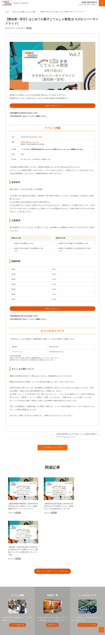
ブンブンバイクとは (25, 611)
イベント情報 (50, 611)
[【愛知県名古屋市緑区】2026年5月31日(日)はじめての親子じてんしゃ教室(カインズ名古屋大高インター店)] (52, 496)
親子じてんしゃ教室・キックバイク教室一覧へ (52, 526)
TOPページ (11, 611)
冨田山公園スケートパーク (30, 142)
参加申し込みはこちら (52, 105)
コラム (61, 611)
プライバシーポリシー (14, 617)
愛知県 (29, 28)
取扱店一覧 (70, 611)
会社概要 (84, 614)
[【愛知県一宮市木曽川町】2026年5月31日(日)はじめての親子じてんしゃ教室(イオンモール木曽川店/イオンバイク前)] (84, 496)
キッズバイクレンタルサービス (17, 614)
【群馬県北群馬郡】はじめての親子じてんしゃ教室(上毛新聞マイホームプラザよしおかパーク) (77, 435)
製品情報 (38, 611)
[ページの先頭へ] (101, 629)
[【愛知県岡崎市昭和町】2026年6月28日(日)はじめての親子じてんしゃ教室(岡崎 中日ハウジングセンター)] (21, 496)
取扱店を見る (52, 580)
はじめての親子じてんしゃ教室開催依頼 (53, 614)
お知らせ (33, 614)
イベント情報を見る (17, 580)
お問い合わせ (73, 614)
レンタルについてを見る (87, 580)
